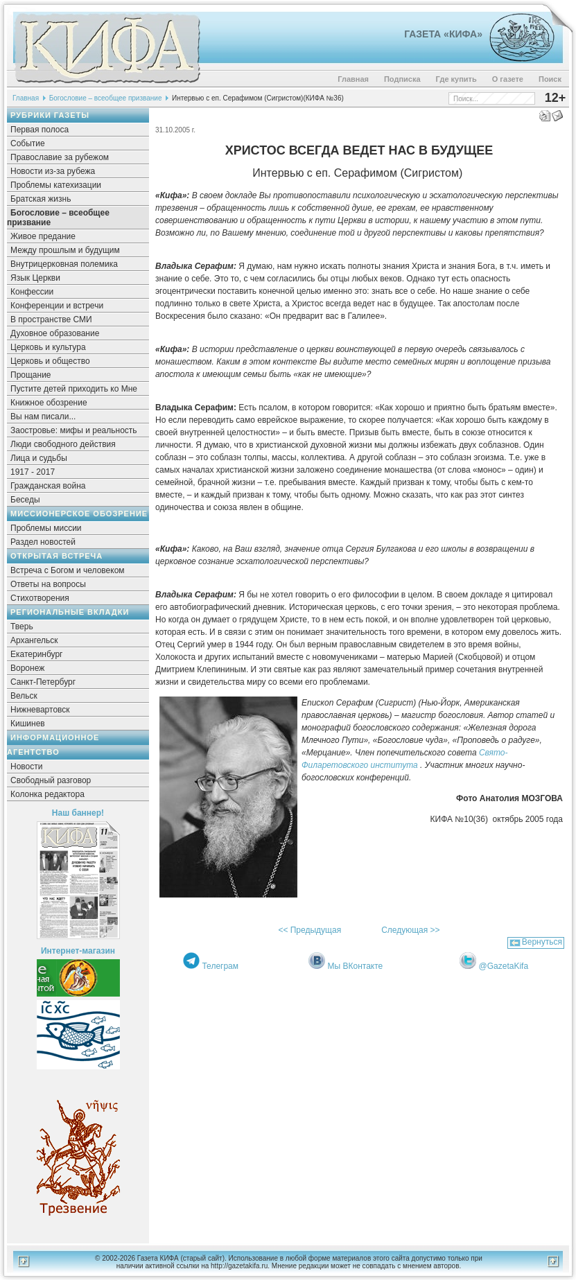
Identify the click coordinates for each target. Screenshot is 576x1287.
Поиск (550, 79)
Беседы (25, 500)
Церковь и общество (50, 361)
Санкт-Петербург (43, 682)
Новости (26, 766)
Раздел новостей (43, 542)
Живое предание (43, 236)
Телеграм (220, 966)
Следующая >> (410, 930)
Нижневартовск (40, 710)
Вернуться (542, 942)
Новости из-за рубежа (52, 171)
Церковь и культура (48, 347)
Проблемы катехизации (55, 185)
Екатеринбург (36, 654)
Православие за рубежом (59, 157)
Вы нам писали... (43, 416)
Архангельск (34, 640)
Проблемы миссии (46, 528)
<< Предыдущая (309, 930)
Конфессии (31, 292)
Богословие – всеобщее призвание (105, 98)
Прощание (30, 375)
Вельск (23, 696)
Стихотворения (39, 598)
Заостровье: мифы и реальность (73, 430)
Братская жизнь (40, 199)
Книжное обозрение (48, 403)
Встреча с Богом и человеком (67, 570)
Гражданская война (47, 486)
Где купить (456, 79)
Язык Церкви (35, 278)
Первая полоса (39, 129)
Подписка (402, 79)
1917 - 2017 (32, 472)
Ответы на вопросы (48, 584)
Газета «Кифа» (443, 34)
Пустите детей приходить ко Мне (73, 389)
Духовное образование (54, 333)
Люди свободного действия (63, 444)
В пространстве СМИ (51, 319)
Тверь (21, 626)
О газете (507, 79)
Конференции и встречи (56, 305)
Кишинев (27, 723)
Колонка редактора (47, 794)
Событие (27, 143)
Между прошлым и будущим (65, 250)
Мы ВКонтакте (355, 966)
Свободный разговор (50, 780)
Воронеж (27, 668)
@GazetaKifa (504, 966)
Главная (353, 79)
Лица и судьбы (38, 458)
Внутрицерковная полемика (64, 264)
